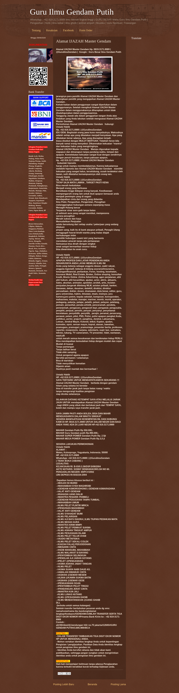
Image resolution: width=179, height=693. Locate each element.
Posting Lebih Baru (63, 684)
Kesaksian (51, 30)
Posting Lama (118, 684)
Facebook (68, 30)
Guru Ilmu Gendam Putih (72, 11)
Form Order (85, 30)
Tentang (36, 30)
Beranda (92, 684)
